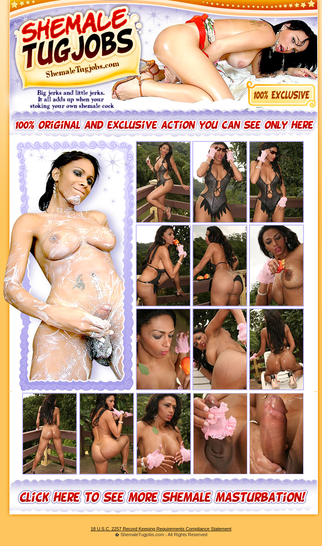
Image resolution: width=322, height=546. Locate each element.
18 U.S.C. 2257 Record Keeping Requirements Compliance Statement (161, 528)
